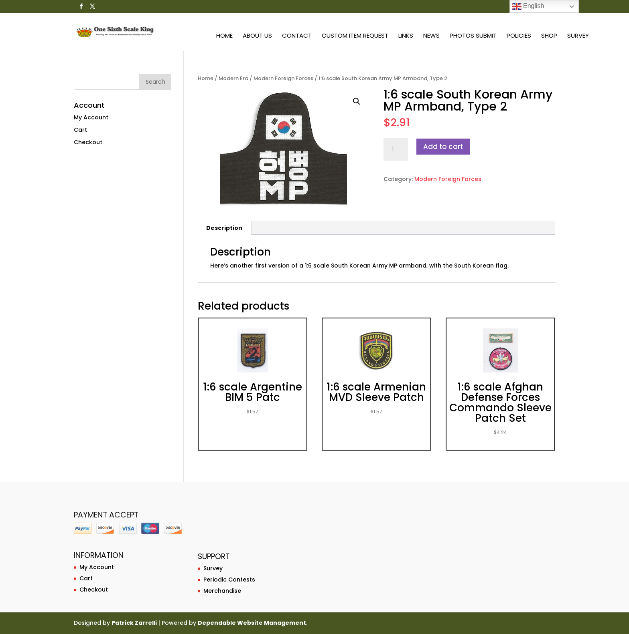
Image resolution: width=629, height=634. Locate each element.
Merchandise (222, 591)
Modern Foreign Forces (283, 78)
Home (224, 36)
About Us (257, 36)
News (431, 36)
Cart (80, 130)
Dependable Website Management (252, 623)
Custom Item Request (355, 36)
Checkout (88, 142)
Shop (549, 36)
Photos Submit (473, 36)
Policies (519, 36)
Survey (578, 36)
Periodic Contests (229, 580)
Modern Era (233, 78)
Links (405, 36)
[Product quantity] (395, 149)
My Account (91, 117)
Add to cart (443, 146)
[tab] (224, 228)
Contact (297, 36)
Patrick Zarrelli (134, 623)
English (528, 6)
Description (224, 228)
